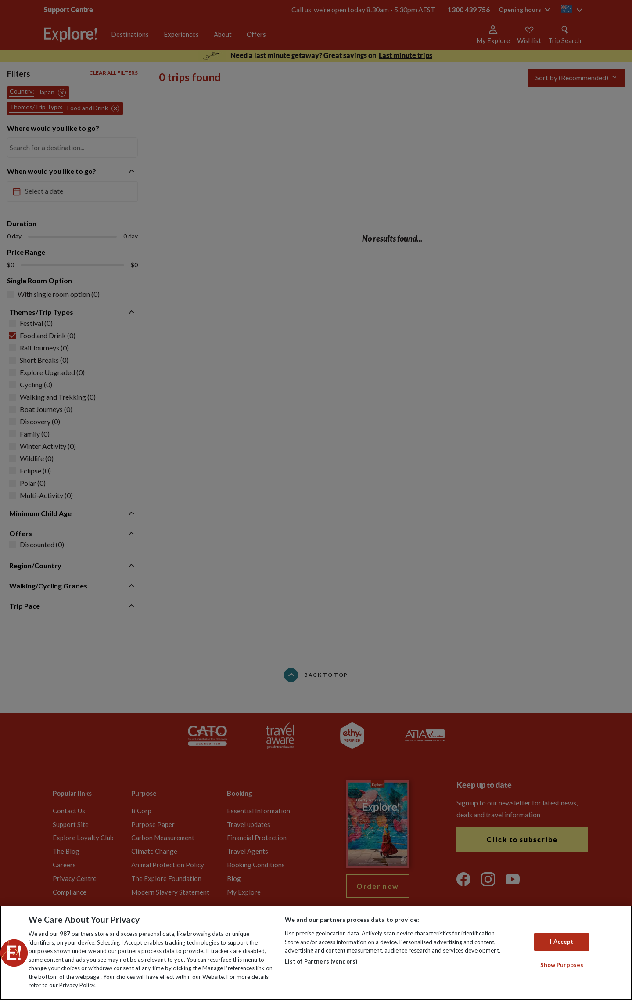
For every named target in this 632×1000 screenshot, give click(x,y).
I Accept (561, 941)
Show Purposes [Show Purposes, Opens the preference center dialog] (562, 965)
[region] (316, 953)
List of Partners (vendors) (321, 961)
